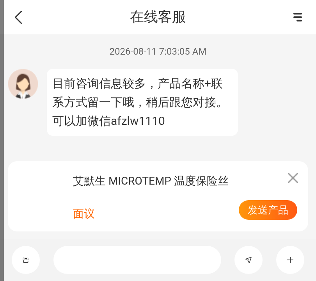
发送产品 (268, 210)
